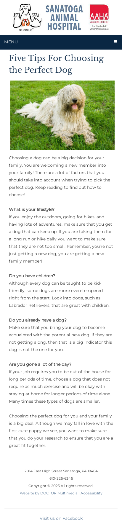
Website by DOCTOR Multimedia (49, 493)
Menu (11, 42)
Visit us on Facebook (61, 518)
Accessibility (91, 493)
